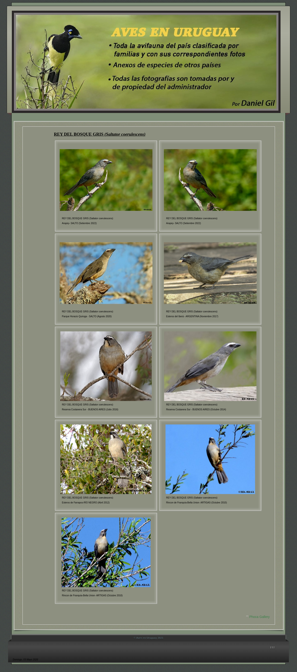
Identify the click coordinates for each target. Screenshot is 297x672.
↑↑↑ (272, 647)
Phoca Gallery (259, 617)
